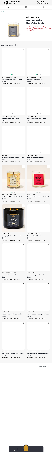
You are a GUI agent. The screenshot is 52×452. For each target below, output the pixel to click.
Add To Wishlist (23, 49)
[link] (26, 7)
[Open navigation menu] (26, 448)
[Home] (13, 3)
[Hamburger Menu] (8, 7)
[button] (43, 3)
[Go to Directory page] (16, 450)
